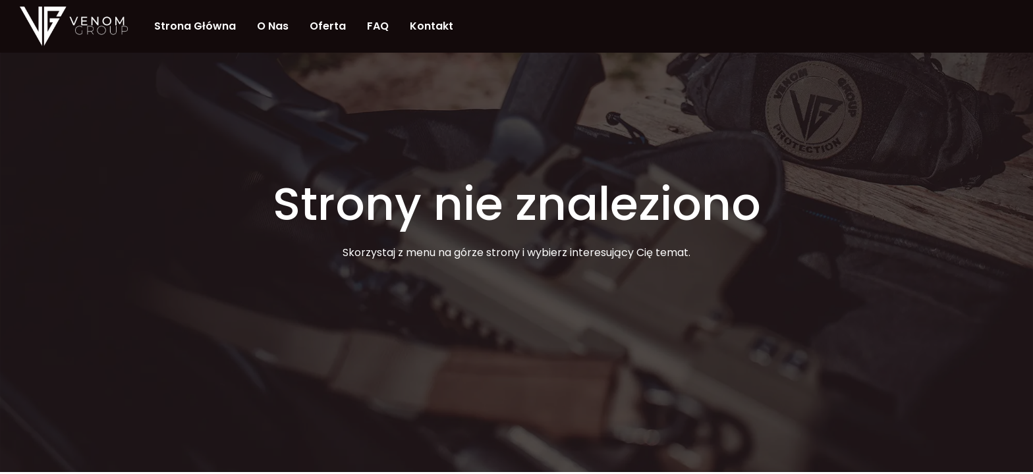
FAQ (378, 26)
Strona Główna (195, 26)
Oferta (328, 26)
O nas (273, 26)
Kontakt (431, 26)
